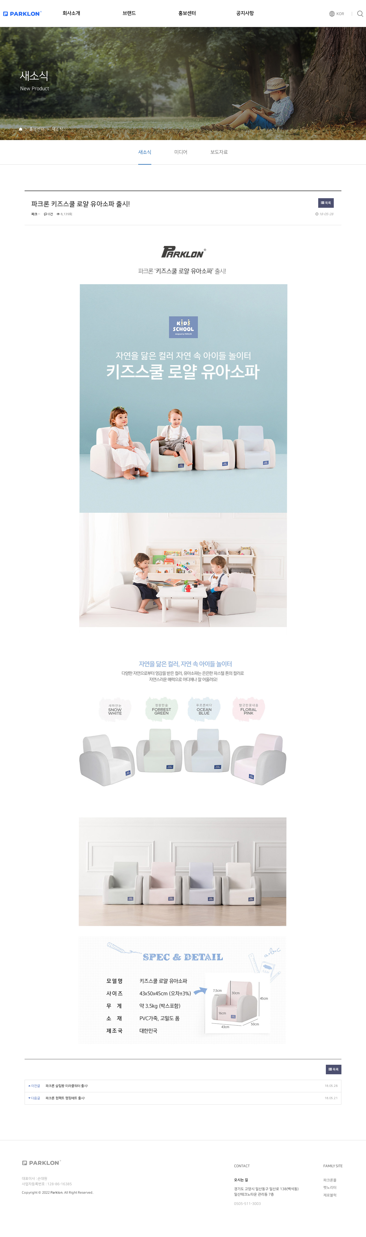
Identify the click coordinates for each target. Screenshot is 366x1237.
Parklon (57, 1192)
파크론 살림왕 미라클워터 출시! (67, 1086)
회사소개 (71, 13)
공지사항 (245, 13)
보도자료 (219, 152)
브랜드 (129, 13)
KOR (340, 14)
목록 (326, 203)
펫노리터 (330, 1187)
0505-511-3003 (247, 1204)
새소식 (144, 152)
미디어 (180, 152)
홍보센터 (187, 13)
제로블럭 (330, 1195)
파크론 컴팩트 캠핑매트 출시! (65, 1098)
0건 (48, 214)
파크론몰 (330, 1180)
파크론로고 (22, 13)
